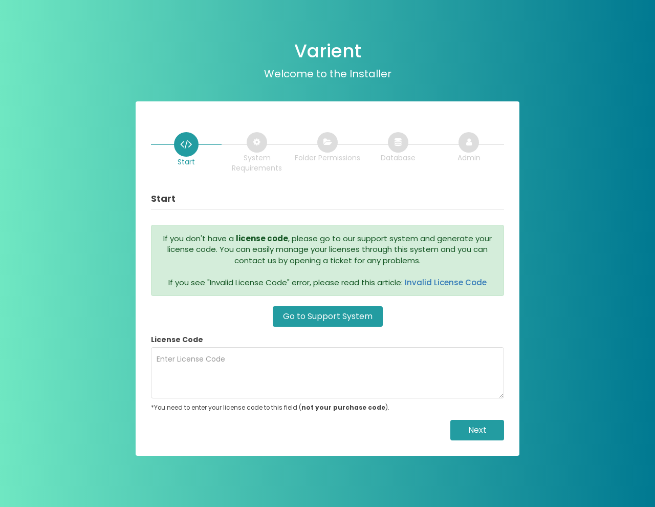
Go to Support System (328, 316)
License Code (177, 339)
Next (477, 430)
